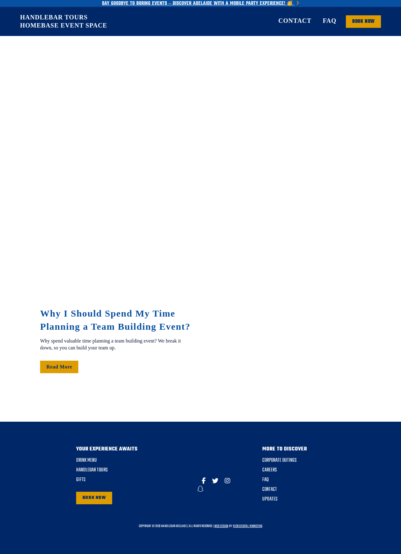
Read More (59, 366)
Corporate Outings (279, 460)
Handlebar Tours (54, 17)
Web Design (221, 526)
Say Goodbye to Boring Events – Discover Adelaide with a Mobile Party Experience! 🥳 (200, 3)
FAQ (329, 20)
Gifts (81, 480)
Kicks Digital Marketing (247, 526)
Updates (270, 499)
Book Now (94, 497)
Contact (295, 20)
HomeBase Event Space (63, 25)
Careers (269, 470)
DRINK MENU (86, 460)
